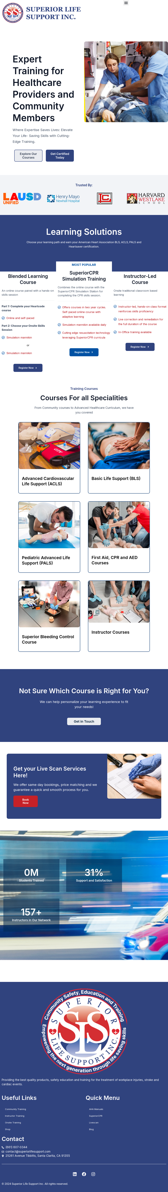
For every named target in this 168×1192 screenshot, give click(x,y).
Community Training (15, 1109)
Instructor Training (14, 1115)
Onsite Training (13, 1122)
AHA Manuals (96, 1109)
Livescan (94, 1122)
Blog (91, 1129)
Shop (7, 1129)
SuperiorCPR (95, 1115)
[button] (126, 3)
